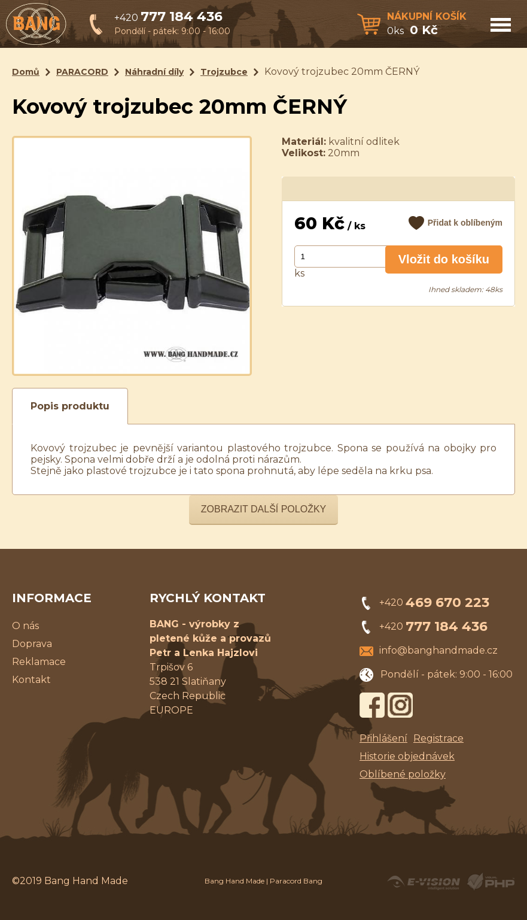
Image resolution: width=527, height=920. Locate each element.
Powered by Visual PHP (490, 881)
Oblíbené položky (403, 774)
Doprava (32, 643)
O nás (25, 625)
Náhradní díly (154, 71)
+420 (168, 17)
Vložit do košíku (443, 259)
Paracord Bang (296, 880)
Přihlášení (383, 738)
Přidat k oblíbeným (465, 222)
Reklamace (39, 661)
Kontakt (31, 679)
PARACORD (82, 71)
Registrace (438, 738)
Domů (25, 71)
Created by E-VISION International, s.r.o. (423, 881)
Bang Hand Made (234, 880)
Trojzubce (224, 71)
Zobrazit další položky (264, 509)
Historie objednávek (407, 756)
